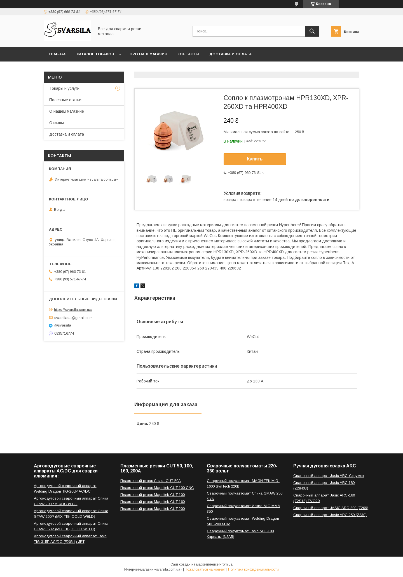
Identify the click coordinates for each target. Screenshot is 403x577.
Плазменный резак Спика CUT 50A (150, 481)
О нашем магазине (66, 111)
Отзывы (56, 122)
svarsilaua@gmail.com (73, 317)
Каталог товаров (95, 54)
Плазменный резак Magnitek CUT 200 (152, 509)
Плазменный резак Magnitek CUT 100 (152, 495)
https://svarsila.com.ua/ (73, 310)
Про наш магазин (148, 54)
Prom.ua (226, 564)
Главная (58, 54)
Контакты (188, 54)
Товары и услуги (64, 88)
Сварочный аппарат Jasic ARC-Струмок (328, 476)
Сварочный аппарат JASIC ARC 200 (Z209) (330, 508)
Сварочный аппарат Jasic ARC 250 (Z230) (330, 515)
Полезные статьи (65, 100)
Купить (255, 159)
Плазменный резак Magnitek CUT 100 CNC (157, 488)
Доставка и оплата (230, 54)
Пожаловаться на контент (205, 569)
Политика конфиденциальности (253, 569)
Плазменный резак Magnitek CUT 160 (152, 502)
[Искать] (312, 31)
